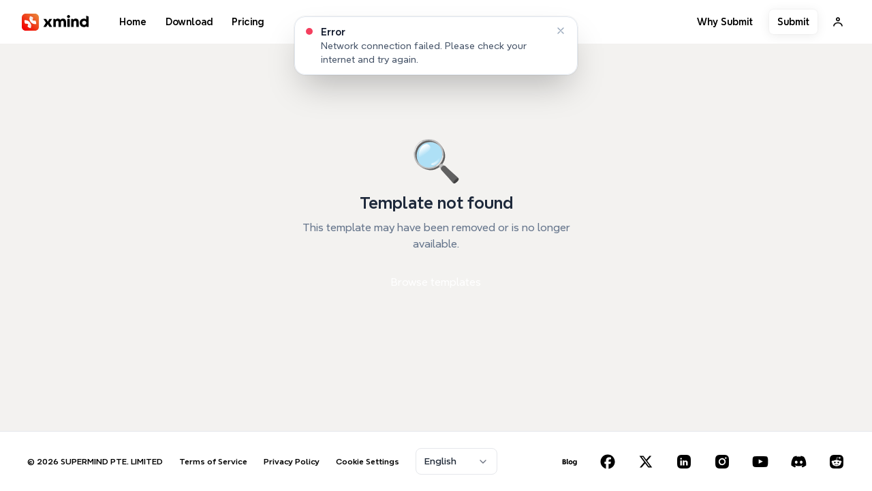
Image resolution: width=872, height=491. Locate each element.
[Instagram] (722, 461)
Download (189, 22)
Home (132, 22)
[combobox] (456, 461)
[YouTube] (760, 461)
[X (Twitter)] (646, 461)
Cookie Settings (367, 461)
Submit (793, 22)
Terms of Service (213, 461)
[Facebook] (608, 461)
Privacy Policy (292, 461)
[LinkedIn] (684, 461)
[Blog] (569, 461)
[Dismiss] (560, 30)
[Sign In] (838, 22)
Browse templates (436, 282)
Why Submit (725, 22)
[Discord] (798, 461)
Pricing (248, 22)
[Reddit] (836, 461)
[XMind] (55, 22)
